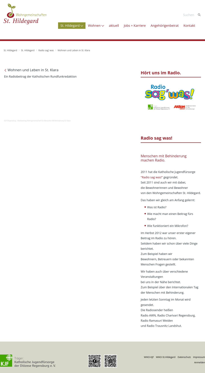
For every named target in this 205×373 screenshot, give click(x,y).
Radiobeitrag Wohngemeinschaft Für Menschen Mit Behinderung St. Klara (43, 121)
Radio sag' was (46, 50)
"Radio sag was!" (152, 177)
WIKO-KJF (149, 357)
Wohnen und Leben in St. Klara (74, 50)
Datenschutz (184, 357)
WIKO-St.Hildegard (165, 357)
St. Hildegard (10, 50)
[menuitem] (71, 25)
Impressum (199, 357)
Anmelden (199, 362)
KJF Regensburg (10, 121)
